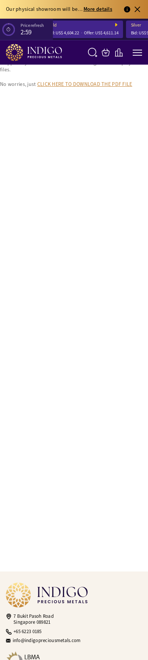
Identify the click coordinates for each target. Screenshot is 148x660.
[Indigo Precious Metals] (34, 52)
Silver (137, 25)
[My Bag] (105, 52)
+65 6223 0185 (27, 632)
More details (98, 9)
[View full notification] (127, 9)
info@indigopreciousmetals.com (47, 641)
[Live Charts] (118, 52)
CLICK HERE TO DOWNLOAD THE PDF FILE (84, 84)
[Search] (92, 52)
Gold (53, 25)
